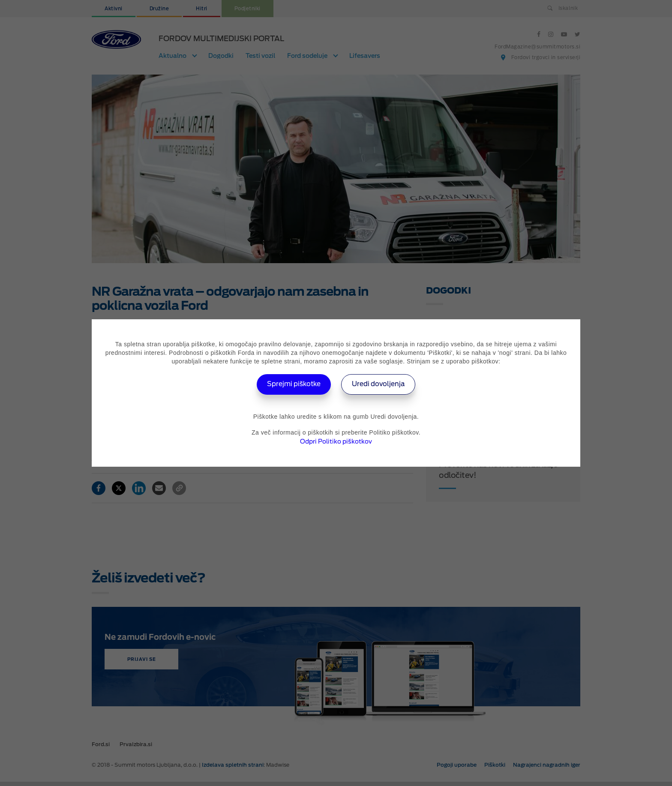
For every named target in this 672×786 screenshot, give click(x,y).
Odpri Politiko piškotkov (336, 441)
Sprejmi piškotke (292, 384)
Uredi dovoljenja (381, 384)
